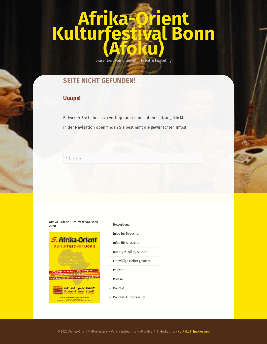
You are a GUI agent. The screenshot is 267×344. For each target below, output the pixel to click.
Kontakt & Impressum (129, 297)
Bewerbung (121, 224)
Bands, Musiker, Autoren (130, 252)
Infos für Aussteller (127, 243)
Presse (118, 279)
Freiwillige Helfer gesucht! (132, 261)
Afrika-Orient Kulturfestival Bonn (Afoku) (133, 33)
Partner (118, 270)
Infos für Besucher (126, 233)
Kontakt (118, 288)
